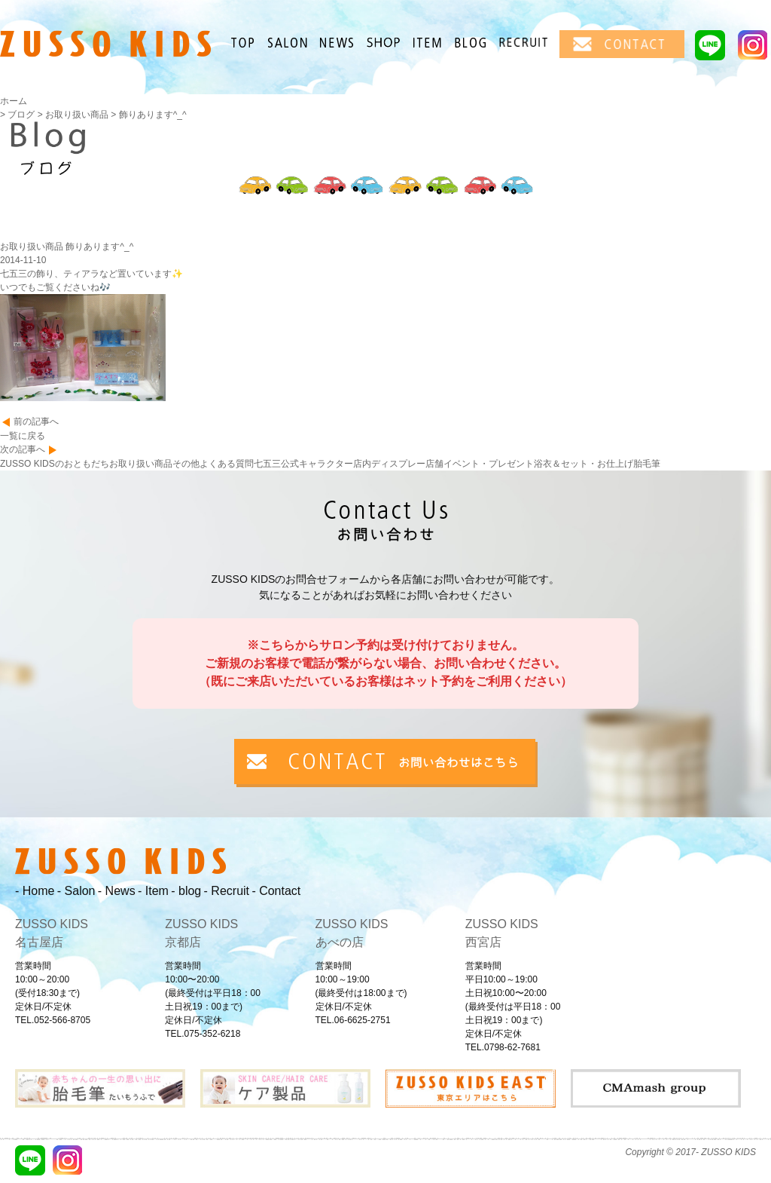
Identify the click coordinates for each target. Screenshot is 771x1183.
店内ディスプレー (389, 463)
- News (117, 890)
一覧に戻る (22, 436)
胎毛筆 (646, 463)
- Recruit (226, 890)
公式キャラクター (317, 463)
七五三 (267, 463)
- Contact (275, 890)
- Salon (76, 890)
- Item (153, 890)
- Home (34, 890)
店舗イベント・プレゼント (479, 463)
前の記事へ (36, 421)
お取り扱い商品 (140, 463)
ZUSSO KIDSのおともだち (54, 463)
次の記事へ (22, 449)
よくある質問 (227, 463)
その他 (186, 463)
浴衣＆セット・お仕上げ (583, 463)
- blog (186, 890)
